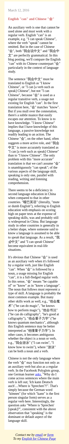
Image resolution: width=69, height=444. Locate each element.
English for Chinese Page (39, 439)
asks (38, 374)
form (50, 435)
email (39, 435)
